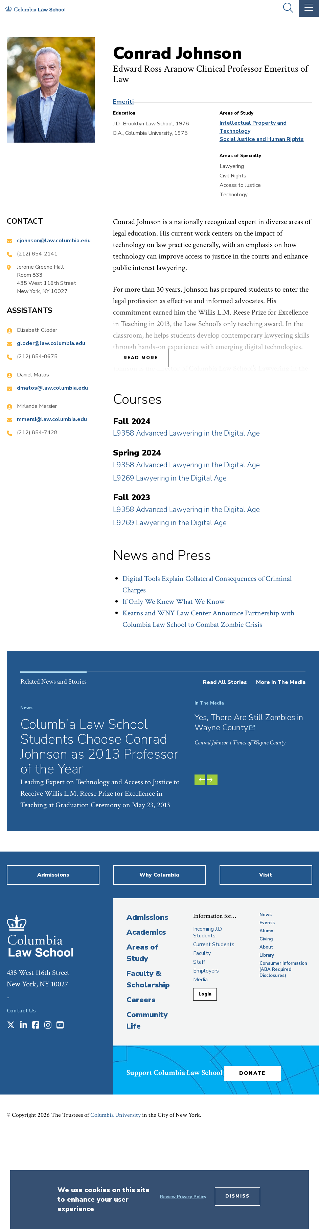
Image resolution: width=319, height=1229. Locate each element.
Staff (199, 1055)
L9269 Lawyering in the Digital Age (170, 478)
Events (267, 1016)
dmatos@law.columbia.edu (52, 388)
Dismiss (237, 1196)
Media (200, 1073)
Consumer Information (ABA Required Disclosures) (283, 1063)
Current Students (213, 1037)
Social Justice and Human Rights (262, 139)
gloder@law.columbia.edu (51, 343)
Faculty (202, 1046)
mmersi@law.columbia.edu (52, 419)
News (265, 1008)
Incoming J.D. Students (208, 1025)
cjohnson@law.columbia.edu (54, 240)
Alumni (266, 1024)
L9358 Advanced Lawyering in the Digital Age (186, 433)
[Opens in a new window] (11, 1119)
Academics (146, 1026)
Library (266, 1049)
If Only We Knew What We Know (173, 602)
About (266, 1040)
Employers (206, 1064)
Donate (255, 1166)
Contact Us (21, 1104)
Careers (141, 1093)
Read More (140, 358)
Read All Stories (225, 682)
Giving (266, 1032)
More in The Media (280, 682)
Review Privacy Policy (183, 1197)
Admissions (147, 1011)
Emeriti (123, 102)
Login (205, 1087)
